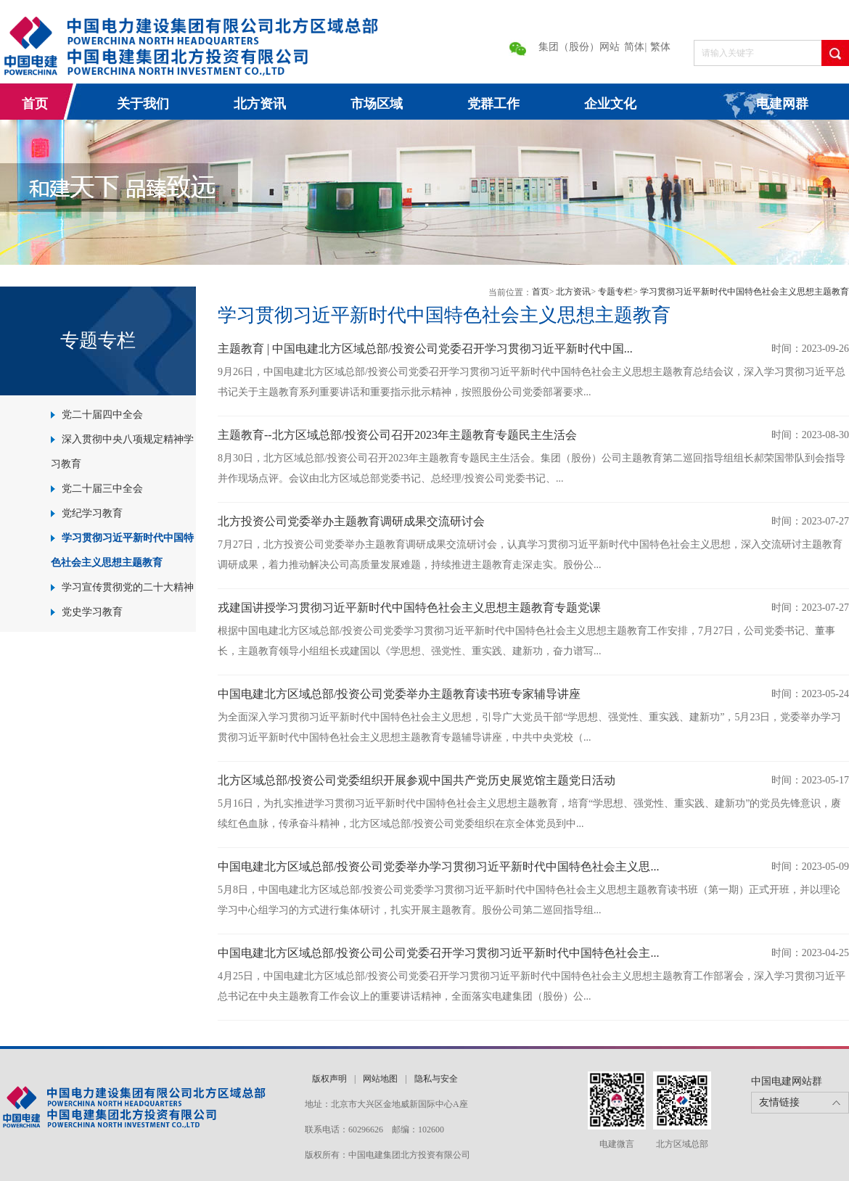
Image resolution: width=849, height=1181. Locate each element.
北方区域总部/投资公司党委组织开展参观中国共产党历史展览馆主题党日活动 (416, 780)
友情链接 (779, 1102)
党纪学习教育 (92, 513)
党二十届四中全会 (102, 414)
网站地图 (380, 1079)
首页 (35, 103)
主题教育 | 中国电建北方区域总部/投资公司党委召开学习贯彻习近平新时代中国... (425, 348)
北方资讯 (260, 103)
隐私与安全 (436, 1079)
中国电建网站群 (786, 1081)
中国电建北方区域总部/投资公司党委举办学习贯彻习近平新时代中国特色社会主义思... (438, 866)
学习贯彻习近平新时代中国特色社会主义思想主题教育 (744, 292)
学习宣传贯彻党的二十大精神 (128, 587)
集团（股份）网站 (579, 46)
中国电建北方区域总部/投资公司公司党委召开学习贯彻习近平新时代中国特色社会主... (438, 953)
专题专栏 (615, 292)
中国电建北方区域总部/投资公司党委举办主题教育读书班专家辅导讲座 (399, 694)
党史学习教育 (92, 611)
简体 (634, 46)
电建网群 (782, 103)
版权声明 (329, 1079)
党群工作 (493, 103)
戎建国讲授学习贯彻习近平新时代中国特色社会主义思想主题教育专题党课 (409, 607)
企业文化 (610, 103)
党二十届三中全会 (102, 488)
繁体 (660, 46)
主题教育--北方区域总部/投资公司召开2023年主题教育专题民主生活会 (397, 435)
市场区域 (376, 103)
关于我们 (143, 103)
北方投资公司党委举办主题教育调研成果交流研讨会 (351, 521)
